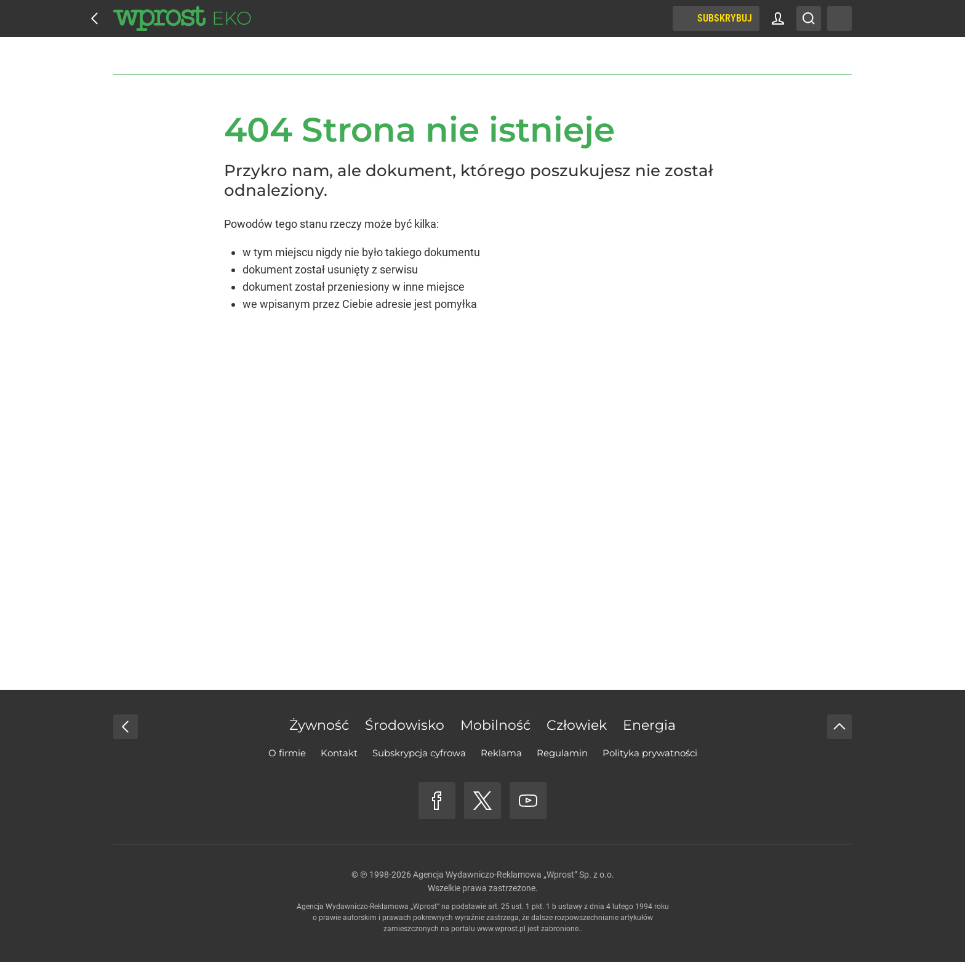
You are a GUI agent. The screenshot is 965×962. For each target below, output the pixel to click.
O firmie (287, 753)
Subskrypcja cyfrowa (419, 753)
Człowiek (577, 725)
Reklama (501, 753)
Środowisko (404, 725)
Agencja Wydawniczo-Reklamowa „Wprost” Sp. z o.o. (513, 874)
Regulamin (562, 753)
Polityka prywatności (650, 753)
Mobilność (495, 725)
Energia (649, 725)
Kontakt (339, 753)
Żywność (319, 725)
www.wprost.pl (501, 928)
